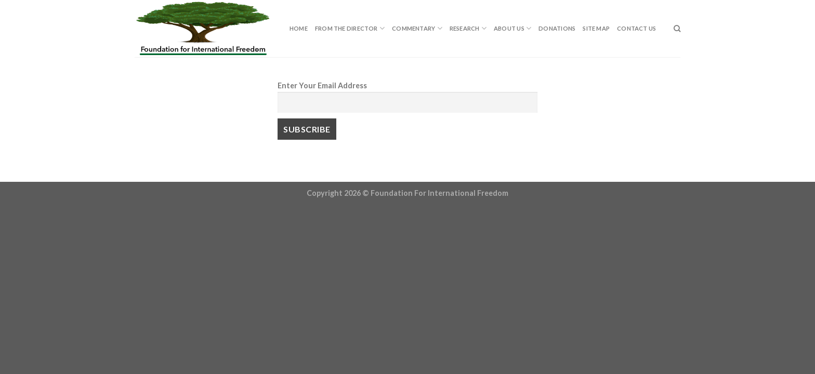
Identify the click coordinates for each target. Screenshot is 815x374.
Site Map (596, 28)
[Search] (677, 28)
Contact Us (636, 28)
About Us (512, 28)
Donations (556, 28)
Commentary (417, 28)
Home (299, 28)
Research (468, 28)
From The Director (350, 28)
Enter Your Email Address (322, 85)
